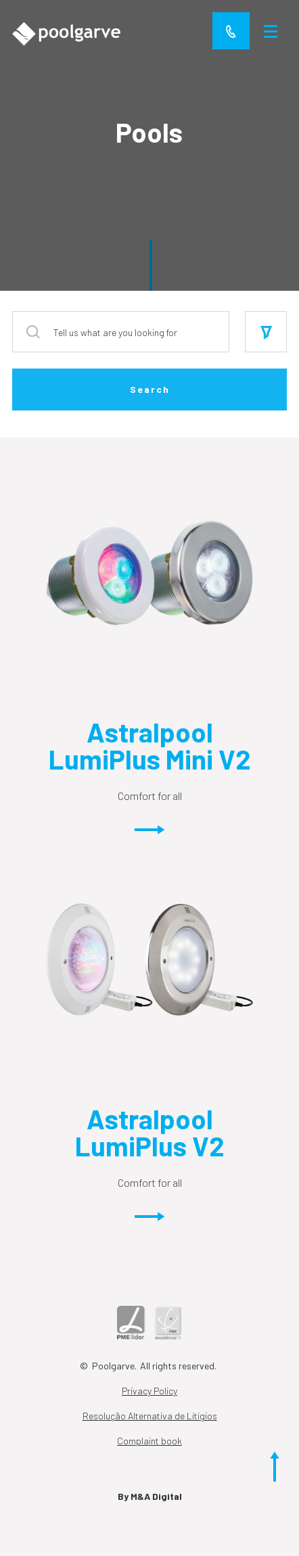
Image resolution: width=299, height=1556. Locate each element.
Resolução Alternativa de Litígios (150, 1415)
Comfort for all (150, 815)
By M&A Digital (150, 1496)
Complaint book (149, 1440)
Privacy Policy (149, 1390)
